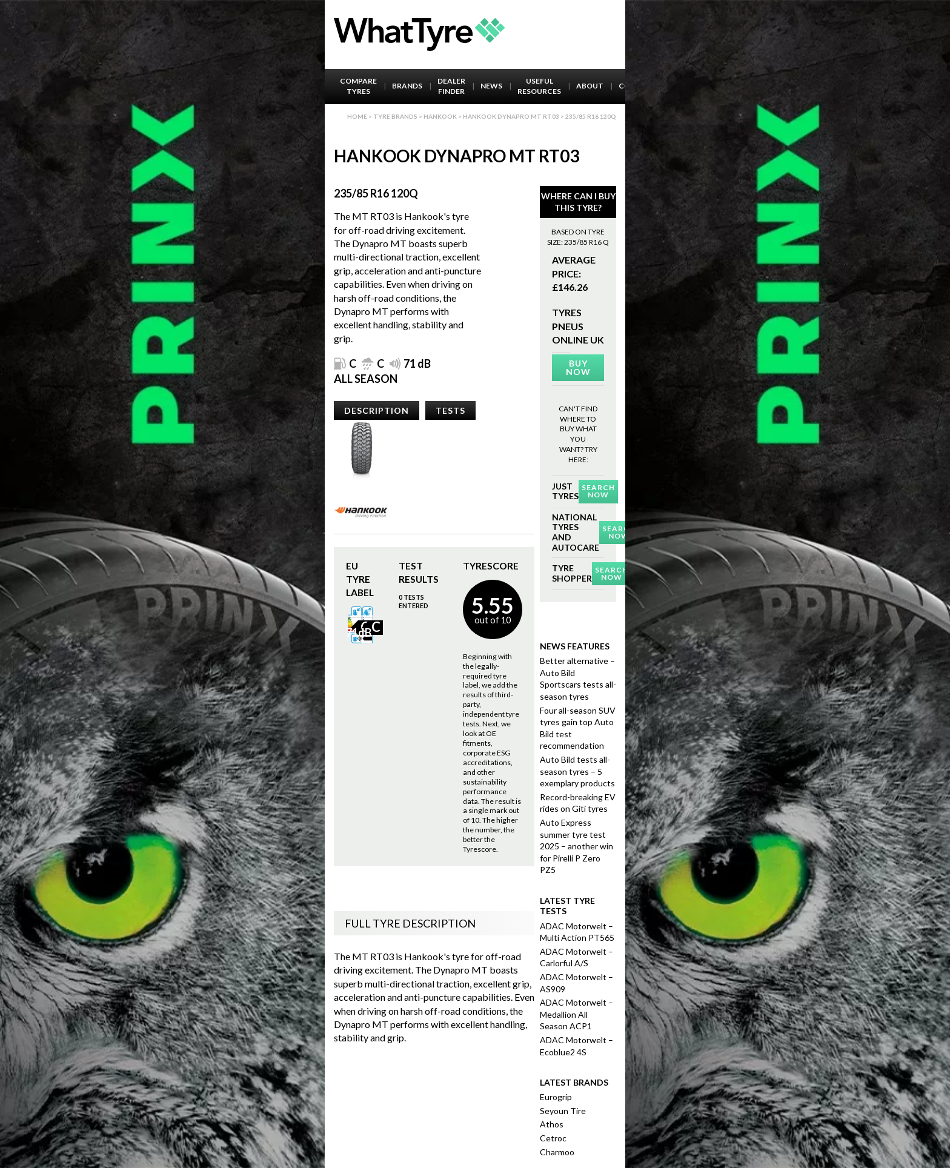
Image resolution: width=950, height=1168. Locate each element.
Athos (551, 1124)
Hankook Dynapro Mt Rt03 (511, 116)
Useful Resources (539, 86)
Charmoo (557, 1152)
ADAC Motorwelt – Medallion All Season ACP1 (576, 1014)
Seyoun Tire (563, 1111)
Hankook (440, 116)
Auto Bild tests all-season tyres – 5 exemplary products (577, 771)
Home (357, 116)
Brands (407, 85)
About (589, 85)
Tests (450, 410)
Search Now (598, 491)
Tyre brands (395, 116)
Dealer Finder (451, 86)
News (491, 85)
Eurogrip (556, 1097)
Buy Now (578, 367)
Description (376, 410)
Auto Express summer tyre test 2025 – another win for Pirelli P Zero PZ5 (576, 846)
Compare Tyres (358, 86)
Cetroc (553, 1138)
